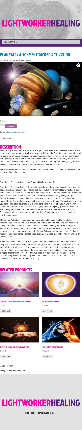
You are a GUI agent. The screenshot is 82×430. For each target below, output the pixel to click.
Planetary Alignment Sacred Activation (35, 54)
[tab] (7, 138)
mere (30, 61)
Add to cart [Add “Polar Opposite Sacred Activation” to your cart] (47, 356)
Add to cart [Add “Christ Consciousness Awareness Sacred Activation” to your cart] (6, 311)
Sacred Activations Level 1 (16, 132)
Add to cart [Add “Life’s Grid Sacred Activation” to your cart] (47, 311)
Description (7, 138)
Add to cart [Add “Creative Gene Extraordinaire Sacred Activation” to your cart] (6, 356)
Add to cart (11, 126)
